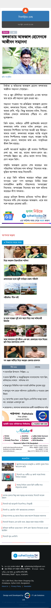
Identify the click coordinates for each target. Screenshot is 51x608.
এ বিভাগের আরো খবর (13, 242)
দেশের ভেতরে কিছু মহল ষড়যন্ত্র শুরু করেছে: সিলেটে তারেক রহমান (23, 496)
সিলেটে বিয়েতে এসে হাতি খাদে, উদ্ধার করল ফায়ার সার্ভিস (23, 522)
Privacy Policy (16, 586)
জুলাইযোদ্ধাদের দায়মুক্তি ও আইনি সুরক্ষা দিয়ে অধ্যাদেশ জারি (32, 465)
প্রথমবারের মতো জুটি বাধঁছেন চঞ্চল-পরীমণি (21, 279)
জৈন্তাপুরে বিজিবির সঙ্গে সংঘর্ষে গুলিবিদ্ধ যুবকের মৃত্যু (24, 385)
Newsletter (27, 586)
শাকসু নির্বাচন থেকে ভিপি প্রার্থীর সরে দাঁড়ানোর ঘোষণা (29, 486)
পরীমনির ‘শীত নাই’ (11, 297)
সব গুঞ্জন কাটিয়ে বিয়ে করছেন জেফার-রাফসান (22, 360)
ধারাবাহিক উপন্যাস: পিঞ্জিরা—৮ (16, 371)
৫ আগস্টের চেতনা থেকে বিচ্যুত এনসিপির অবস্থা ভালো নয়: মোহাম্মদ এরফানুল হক (25, 401)
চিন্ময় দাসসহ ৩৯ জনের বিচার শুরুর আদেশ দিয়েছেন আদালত (24, 516)
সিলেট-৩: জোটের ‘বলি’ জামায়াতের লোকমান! (19, 510)
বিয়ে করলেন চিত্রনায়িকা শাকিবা (16, 260)
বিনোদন (5, 32)
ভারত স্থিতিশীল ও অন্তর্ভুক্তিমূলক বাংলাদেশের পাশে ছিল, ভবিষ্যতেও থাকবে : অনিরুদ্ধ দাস (25, 379)
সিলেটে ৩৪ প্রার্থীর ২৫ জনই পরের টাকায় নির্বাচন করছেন (30, 475)
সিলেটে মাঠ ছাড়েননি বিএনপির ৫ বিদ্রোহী (17, 504)
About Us (5, 586)
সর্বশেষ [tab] (37, 367)
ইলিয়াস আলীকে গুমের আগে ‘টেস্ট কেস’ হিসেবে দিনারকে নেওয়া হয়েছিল (25, 529)
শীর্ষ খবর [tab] (14, 367)
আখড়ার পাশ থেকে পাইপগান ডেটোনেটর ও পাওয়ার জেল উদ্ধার (25, 392)
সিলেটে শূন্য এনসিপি (10, 536)
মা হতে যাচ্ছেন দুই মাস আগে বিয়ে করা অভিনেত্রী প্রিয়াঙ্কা (23, 319)
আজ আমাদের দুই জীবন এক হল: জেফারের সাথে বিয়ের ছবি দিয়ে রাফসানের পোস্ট (25, 341)
